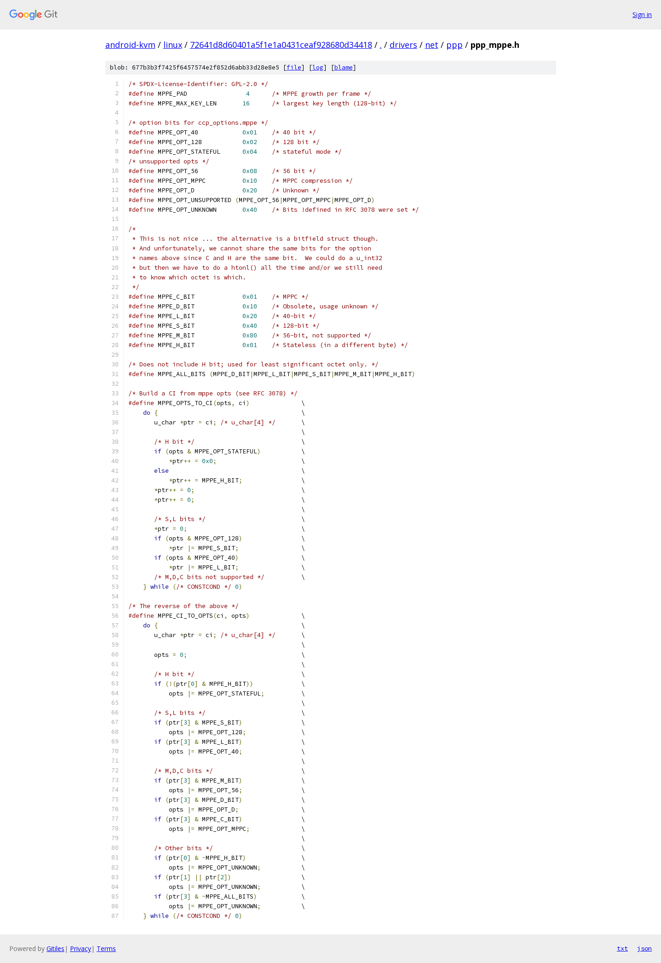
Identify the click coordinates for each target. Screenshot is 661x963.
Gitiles (55, 948)
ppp (454, 44)
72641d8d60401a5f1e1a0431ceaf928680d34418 (281, 44)
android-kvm (130, 44)
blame (343, 67)
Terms (106, 948)
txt (622, 948)
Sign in (642, 14)
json (644, 948)
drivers (403, 44)
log (317, 67)
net (431, 44)
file (294, 67)
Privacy (80, 948)
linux (172, 44)
